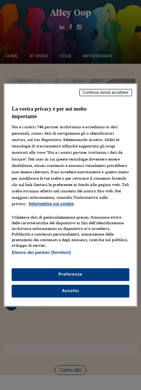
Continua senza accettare (106, 92)
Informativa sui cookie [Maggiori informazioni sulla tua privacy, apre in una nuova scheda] (51, 203)
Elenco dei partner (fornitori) (41, 252)
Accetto (70, 291)
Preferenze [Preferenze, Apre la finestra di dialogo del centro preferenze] (71, 274)
